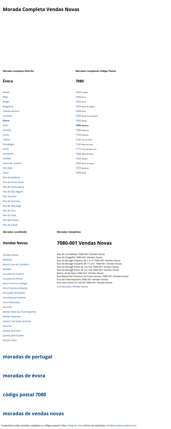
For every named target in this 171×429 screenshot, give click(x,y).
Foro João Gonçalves (14, 292)
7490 (78, 172)
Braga (6, 101)
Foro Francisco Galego (15, 283)
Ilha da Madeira (11, 177)
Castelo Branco (11, 111)
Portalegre (8, 144)
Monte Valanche (12, 316)
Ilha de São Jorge (12, 205)
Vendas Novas (10, 254)
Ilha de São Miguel (13, 191)
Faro (5, 125)
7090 (78, 130)
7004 (78, 101)
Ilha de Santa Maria (13, 186)
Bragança (8, 106)
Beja (5, 96)
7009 (78, 111)
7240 (78, 163)
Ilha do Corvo (10, 224)
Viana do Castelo (12, 163)
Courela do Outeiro (13, 273)
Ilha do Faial (9, 215)
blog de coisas (76, 425)
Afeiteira (7, 259)
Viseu (6, 172)
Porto (6, 148)
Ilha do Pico (9, 210)
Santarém (8, 153)
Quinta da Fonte (12, 330)
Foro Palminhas (11, 302)
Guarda (7, 130)
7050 (78, 120)
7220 (78, 158)
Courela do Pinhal (12, 278)
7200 (78, 153)
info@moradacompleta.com (121, 425)
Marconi (7, 307)
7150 (78, 139)
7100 (78, 134)
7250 (78, 167)
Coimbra (7, 115)
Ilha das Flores (11, 220)
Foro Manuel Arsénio (14, 297)
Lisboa (6, 139)
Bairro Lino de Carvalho (16, 264)
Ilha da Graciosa (12, 201)
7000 (78, 96)
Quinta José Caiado (13, 335)
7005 (78, 106)
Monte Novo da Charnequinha (19, 311)
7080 (78, 125)
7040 (78, 115)
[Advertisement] (85, 44)
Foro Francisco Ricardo (15, 288)
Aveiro (6, 92)
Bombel (7, 269)
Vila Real (7, 167)
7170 (78, 148)
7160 (78, 144)
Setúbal (7, 158)
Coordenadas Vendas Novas (72, 286)
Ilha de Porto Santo (13, 182)
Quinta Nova (10, 340)
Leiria (6, 134)
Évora (6, 120)
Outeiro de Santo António (17, 321)
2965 (78, 92)
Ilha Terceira (9, 196)
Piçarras (7, 325)
